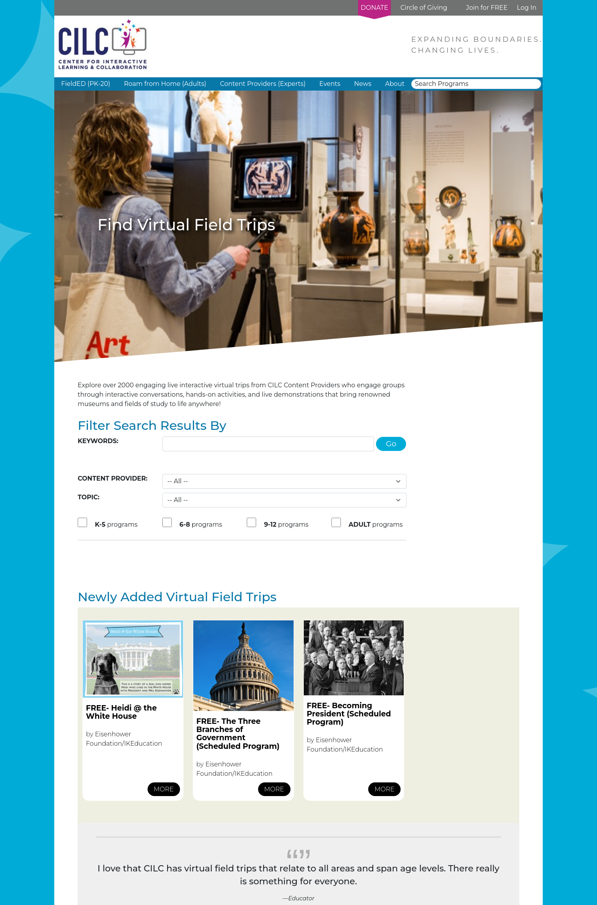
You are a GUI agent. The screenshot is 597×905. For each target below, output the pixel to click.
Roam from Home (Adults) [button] (165, 83)
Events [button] (329, 83)
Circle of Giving (423, 7)
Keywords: (98, 441)
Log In (526, 7)
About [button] (395, 83)
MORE (164, 789)
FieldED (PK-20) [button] (85, 83)
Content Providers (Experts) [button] (262, 83)
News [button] (362, 83)
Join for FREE (486, 7)
